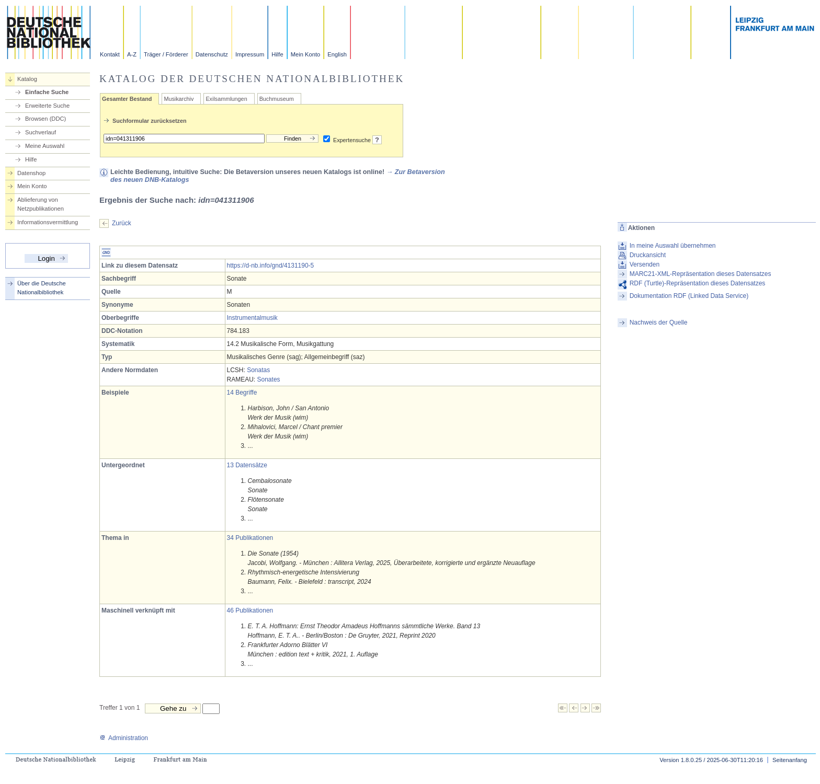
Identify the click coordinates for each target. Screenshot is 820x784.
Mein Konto (306, 54)
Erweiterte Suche (47, 105)
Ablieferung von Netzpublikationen (40, 204)
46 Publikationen (250, 610)
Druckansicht (648, 255)
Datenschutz (212, 54)
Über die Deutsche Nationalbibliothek (41, 287)
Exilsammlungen (226, 99)
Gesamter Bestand (127, 99)
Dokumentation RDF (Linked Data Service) (689, 295)
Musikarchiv (178, 99)
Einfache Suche (47, 92)
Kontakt (110, 54)
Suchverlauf (40, 132)
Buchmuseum (276, 99)
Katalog (27, 79)
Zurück (121, 223)
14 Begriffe (242, 392)
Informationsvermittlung (47, 222)
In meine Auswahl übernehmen (673, 245)
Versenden (644, 264)
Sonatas (258, 370)
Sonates (268, 379)
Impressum (249, 54)
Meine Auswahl (44, 146)
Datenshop (31, 173)
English (337, 54)
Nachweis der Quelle (659, 322)
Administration (123, 738)
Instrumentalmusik (252, 317)
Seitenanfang (789, 760)
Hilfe (277, 54)
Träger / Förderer (166, 54)
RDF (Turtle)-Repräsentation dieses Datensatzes (698, 283)
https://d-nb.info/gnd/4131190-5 (270, 265)
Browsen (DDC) (45, 119)
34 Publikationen (250, 537)
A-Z (131, 54)
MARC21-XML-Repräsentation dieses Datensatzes (700, 274)
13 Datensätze (247, 465)
